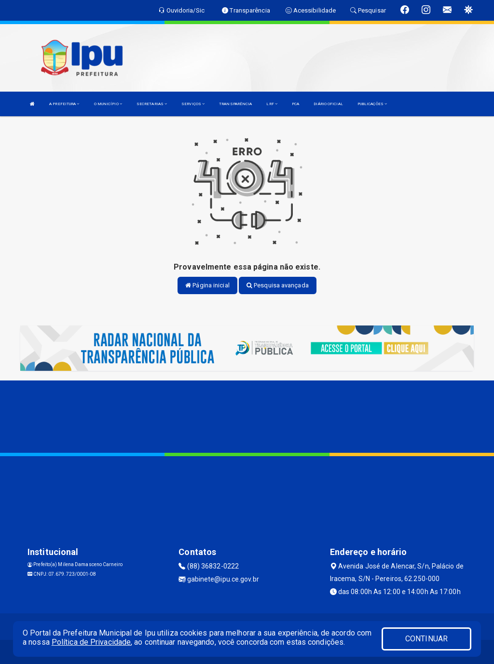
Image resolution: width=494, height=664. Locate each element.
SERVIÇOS (193, 104)
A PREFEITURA (64, 104)
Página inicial (207, 285)
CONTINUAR (426, 638)
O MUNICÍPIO (108, 104)
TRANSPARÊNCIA (235, 104)
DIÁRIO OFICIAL (328, 104)
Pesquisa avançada (278, 285)
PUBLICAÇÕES (372, 104)
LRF (271, 104)
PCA (295, 104)
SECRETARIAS (152, 104)
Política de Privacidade (91, 642)
